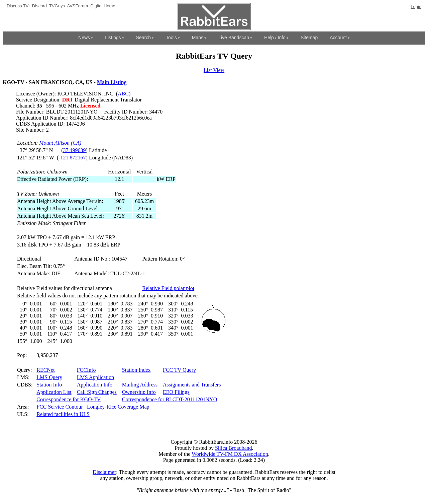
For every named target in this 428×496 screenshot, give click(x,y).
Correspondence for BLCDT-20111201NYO (169, 399)
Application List (53, 392)
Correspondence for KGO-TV (68, 399)
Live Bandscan (233, 37)
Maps (197, 37)
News (84, 37)
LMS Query (49, 377)
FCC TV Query (179, 370)
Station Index (136, 370)
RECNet (45, 370)
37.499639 (74, 150)
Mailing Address (139, 384)
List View (214, 70)
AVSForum (77, 5)
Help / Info (275, 37)
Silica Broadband (233, 448)
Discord (39, 5)
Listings (113, 37)
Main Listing (111, 82)
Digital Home (102, 5)
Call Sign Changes (97, 392)
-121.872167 (72, 157)
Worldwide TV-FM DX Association (230, 454)
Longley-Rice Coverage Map (118, 407)
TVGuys (57, 5)
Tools (171, 37)
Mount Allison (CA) (60, 143)
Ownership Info (139, 392)
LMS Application (95, 377)
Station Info (49, 384)
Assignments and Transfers (192, 384)
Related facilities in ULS (63, 414)
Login (416, 6)
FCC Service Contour (59, 407)
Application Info (94, 384)
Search (143, 37)
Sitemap (309, 37)
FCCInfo (86, 370)
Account (338, 37)
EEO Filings (176, 392)
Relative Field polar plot (168, 288)
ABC (123, 93)
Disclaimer (104, 472)
